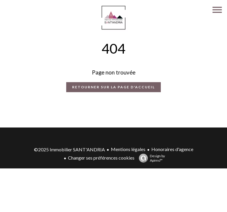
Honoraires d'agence (172, 149)
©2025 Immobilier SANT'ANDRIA (69, 149)
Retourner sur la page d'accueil (113, 87)
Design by (150, 158)
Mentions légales (128, 149)
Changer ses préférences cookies (101, 157)
